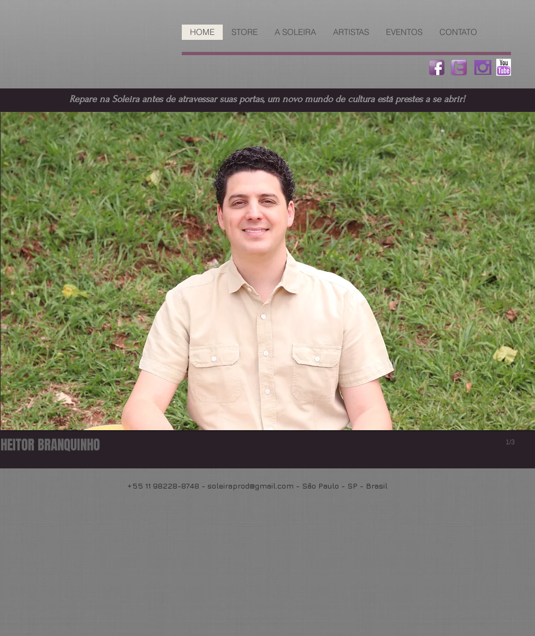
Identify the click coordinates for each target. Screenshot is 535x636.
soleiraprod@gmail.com (250, 485)
